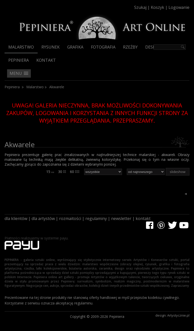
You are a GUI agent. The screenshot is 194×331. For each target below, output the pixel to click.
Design (152, 47)
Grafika (75, 47)
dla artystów (43, 218)
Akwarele (56, 86)
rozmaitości (70, 218)
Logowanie (178, 7)
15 (50, 171)
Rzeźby (130, 47)
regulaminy (96, 218)
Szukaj (140, 7)
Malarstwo (21, 47)
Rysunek (50, 47)
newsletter (121, 218)
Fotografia (103, 47)
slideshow (177, 171)
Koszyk (157, 7)
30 (62, 171)
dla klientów (16, 218)
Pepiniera (18, 60)
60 (74, 171)
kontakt (143, 218)
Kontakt (46, 60)
